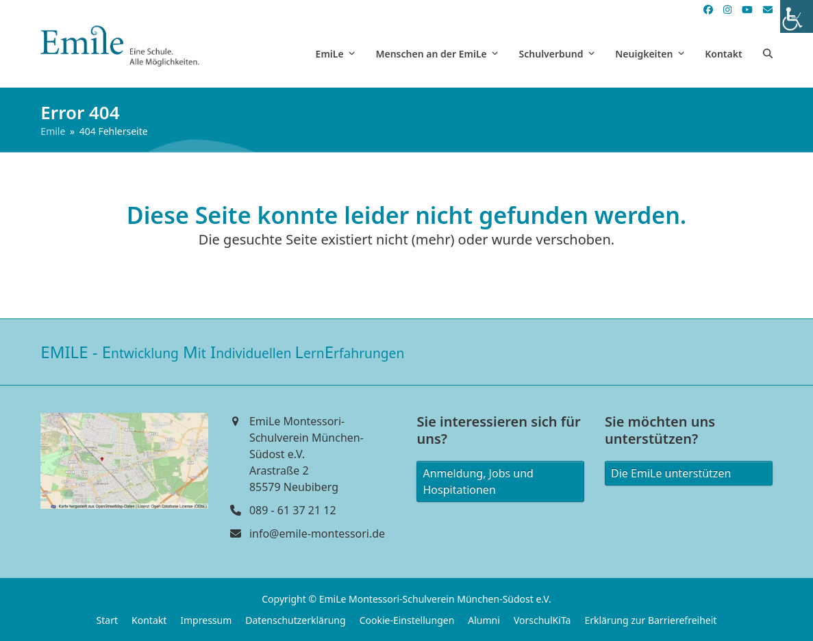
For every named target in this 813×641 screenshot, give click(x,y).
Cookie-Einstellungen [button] (407, 620)
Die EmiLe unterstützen (671, 473)
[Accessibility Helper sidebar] (796, 16)
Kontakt (149, 620)
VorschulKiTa (542, 620)
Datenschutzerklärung (295, 620)
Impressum (206, 620)
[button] (768, 53)
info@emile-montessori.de (317, 533)
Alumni (484, 620)
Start (107, 620)
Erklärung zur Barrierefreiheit (650, 620)
